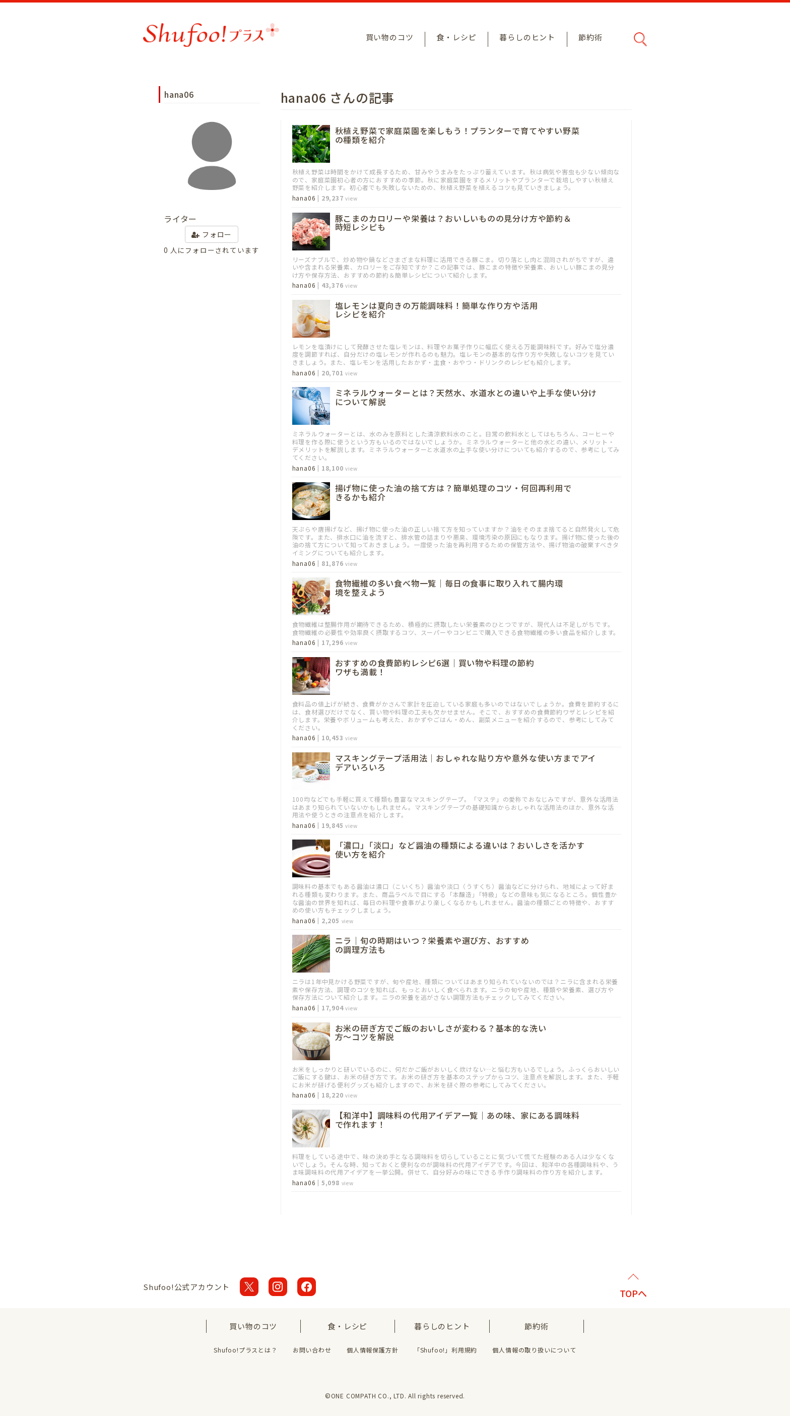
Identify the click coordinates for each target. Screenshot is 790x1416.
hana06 (304, 198)
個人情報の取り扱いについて (534, 1349)
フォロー (211, 234)
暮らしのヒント (527, 37)
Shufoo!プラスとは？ (245, 1349)
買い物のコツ (390, 37)
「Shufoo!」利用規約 (445, 1349)
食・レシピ (456, 37)
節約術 (590, 37)
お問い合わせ (312, 1349)
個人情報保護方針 (372, 1349)
